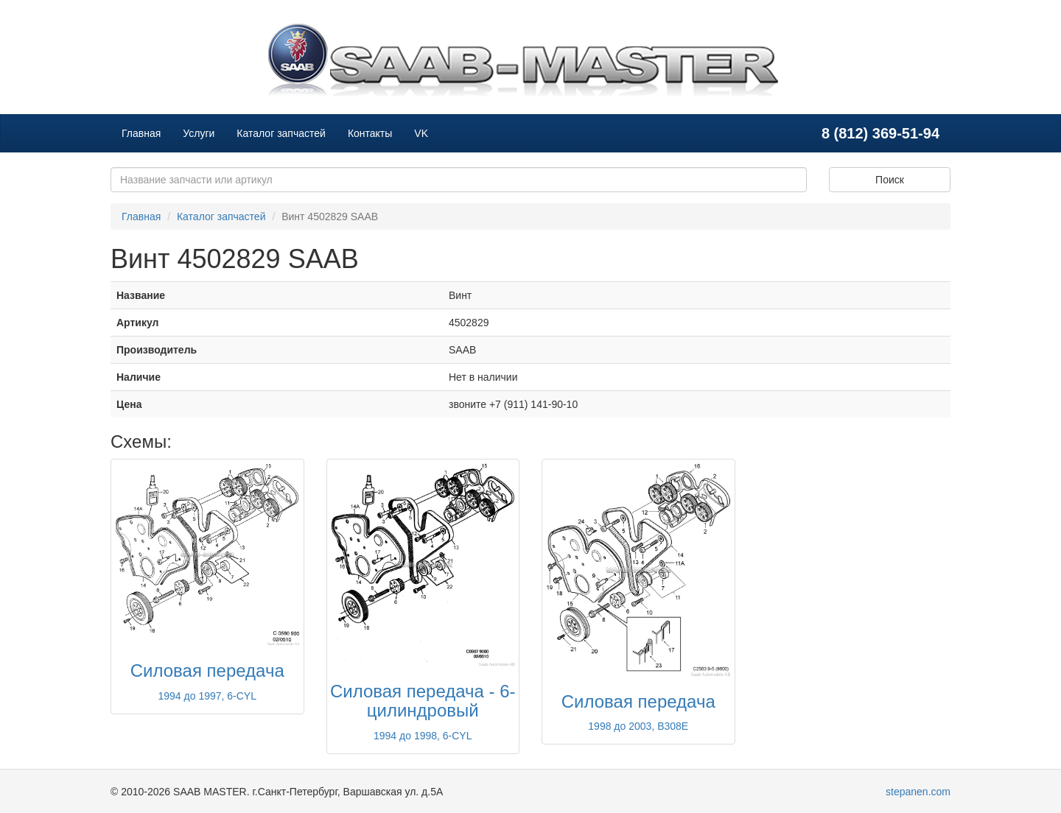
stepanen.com (918, 792)
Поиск (889, 180)
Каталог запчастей (281, 133)
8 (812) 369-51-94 (880, 133)
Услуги (198, 133)
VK (421, 133)
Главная (141, 133)
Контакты (370, 133)
